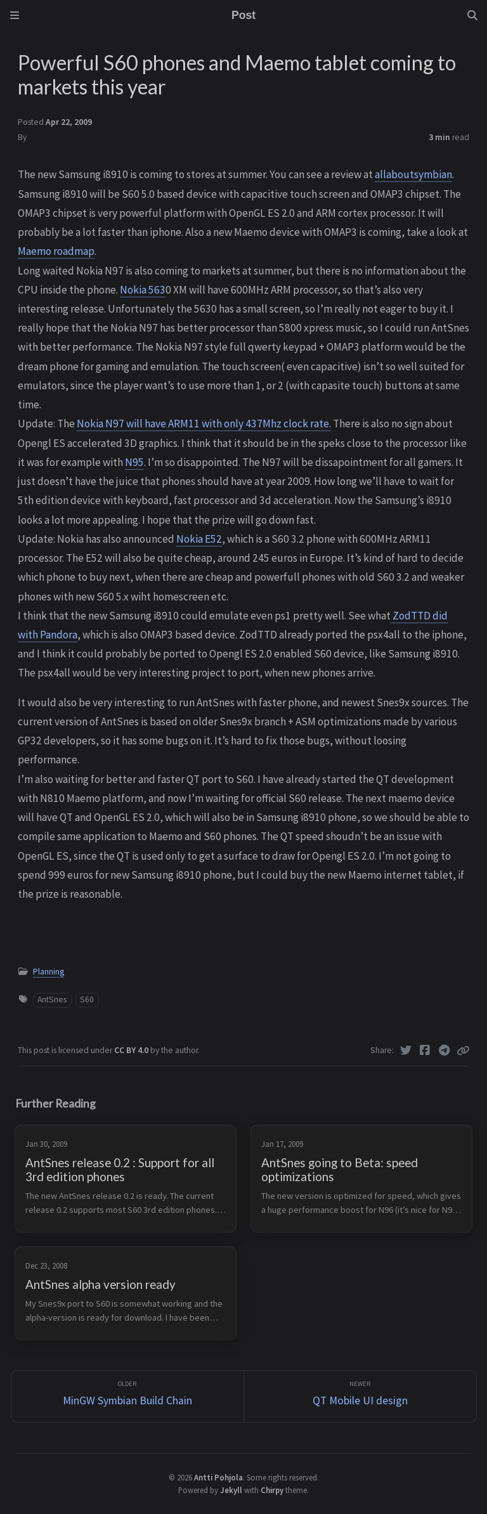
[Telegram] (445, 1050)
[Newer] (360, 1396)
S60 (87, 999)
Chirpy (272, 1490)
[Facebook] (425, 1050)
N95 (134, 462)
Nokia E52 (199, 539)
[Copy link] (463, 1050)
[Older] (127, 1396)
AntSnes (52, 999)
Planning (48, 971)
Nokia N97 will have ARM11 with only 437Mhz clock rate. (204, 423)
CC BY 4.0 (132, 1050)
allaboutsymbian (413, 174)
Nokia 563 (143, 290)
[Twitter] (406, 1050)
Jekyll (231, 1490)
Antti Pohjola (218, 1477)
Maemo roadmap (56, 251)
